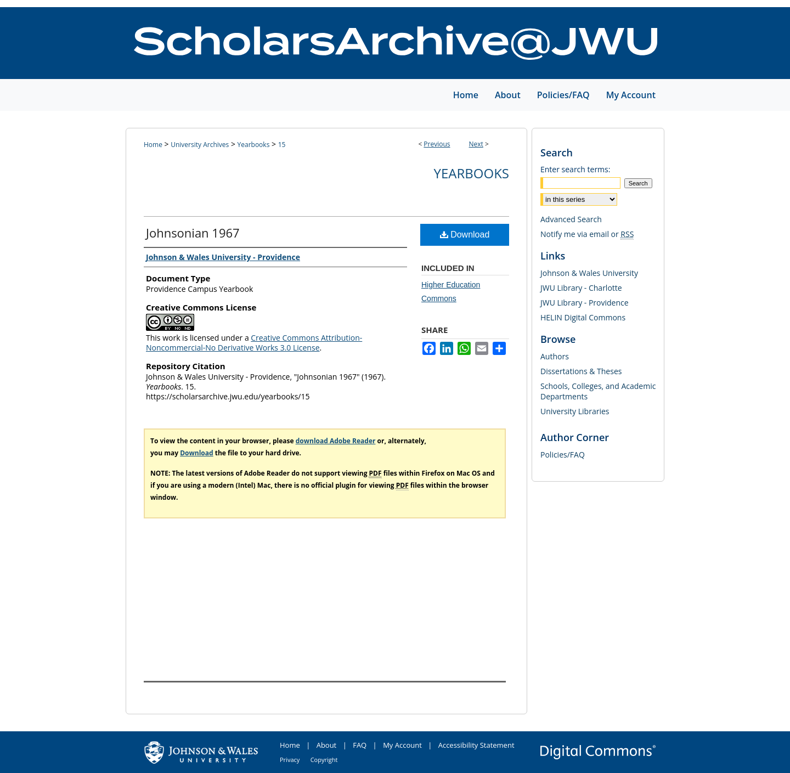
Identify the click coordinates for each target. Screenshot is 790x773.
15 (282, 144)
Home (153, 144)
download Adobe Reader (336, 440)
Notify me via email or (587, 234)
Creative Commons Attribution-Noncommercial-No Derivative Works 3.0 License (254, 342)
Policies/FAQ (562, 454)
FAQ (359, 745)
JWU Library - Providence (584, 302)
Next (476, 144)
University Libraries (574, 411)
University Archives (200, 144)
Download (465, 234)
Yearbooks (254, 144)
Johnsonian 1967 (193, 232)
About (327, 745)
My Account (402, 745)
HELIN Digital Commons (582, 317)
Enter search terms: (575, 169)
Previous (437, 144)
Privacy (290, 759)
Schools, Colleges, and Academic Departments (598, 391)
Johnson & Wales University (589, 273)
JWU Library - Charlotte (581, 288)
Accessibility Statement (476, 745)
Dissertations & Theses (581, 371)
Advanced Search (571, 219)
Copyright (324, 759)
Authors (554, 356)
